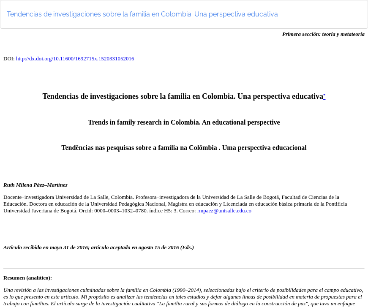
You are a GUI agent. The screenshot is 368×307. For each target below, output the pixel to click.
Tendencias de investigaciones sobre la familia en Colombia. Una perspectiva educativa (142, 14)
